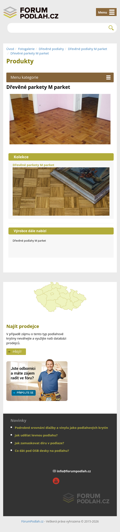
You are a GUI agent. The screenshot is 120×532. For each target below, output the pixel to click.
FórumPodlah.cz (32, 521)
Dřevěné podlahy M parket (87, 49)
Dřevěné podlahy (51, 49)
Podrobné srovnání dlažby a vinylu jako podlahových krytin (61, 427)
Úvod (10, 49)
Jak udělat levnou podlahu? (36, 435)
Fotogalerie (26, 49)
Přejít (17, 351)
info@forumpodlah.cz (74, 471)
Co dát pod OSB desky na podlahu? (42, 450)
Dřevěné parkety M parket (29, 53)
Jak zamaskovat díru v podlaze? (39, 443)
